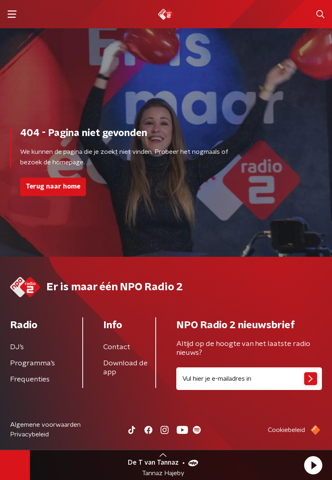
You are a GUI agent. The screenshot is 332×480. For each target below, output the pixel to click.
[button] (313, 465)
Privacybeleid (29, 434)
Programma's (32, 363)
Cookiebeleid (286, 430)
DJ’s (17, 347)
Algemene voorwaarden (45, 424)
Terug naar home (53, 186)
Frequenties (30, 379)
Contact (116, 347)
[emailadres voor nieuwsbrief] (249, 378)
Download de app (125, 368)
